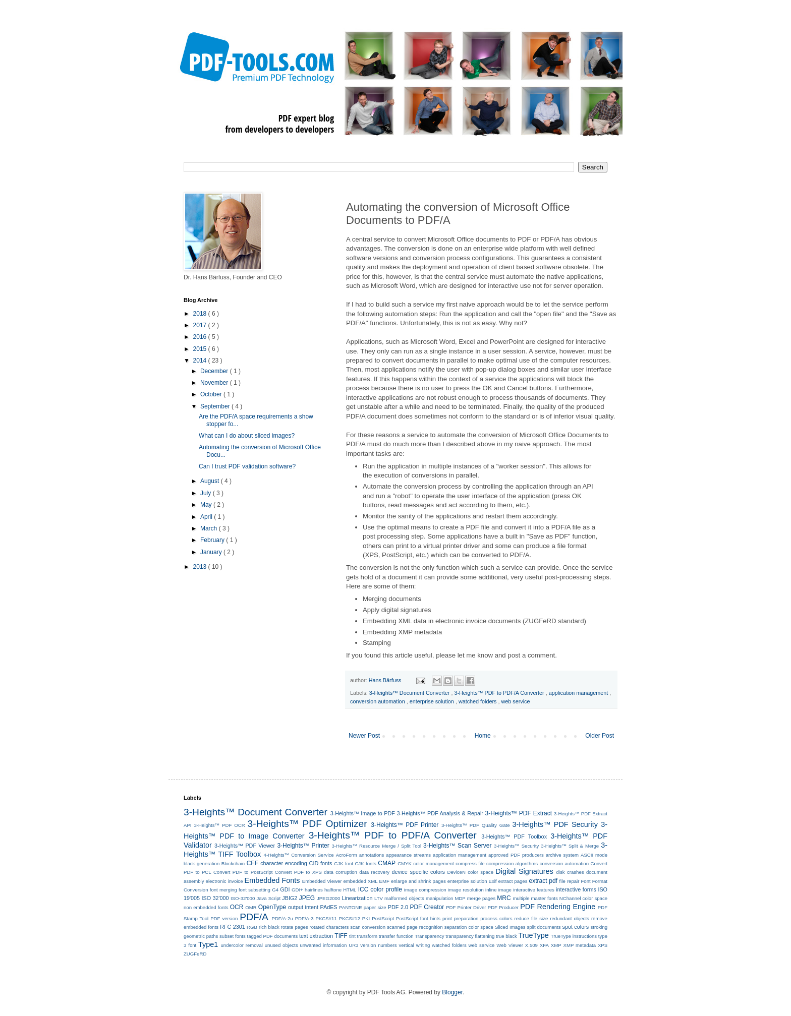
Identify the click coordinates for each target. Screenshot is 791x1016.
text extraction (316, 936)
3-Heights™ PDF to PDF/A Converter (499, 693)
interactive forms (576, 889)
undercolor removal (242, 945)
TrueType (533, 935)
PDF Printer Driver (466, 907)
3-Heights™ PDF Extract (518, 813)
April (207, 516)
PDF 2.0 (398, 907)
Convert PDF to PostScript (243, 872)
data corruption (340, 872)
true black (506, 936)
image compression (425, 889)
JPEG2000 (328, 898)
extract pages (513, 881)
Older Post (599, 735)
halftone (333, 889)
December (215, 371)
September (216, 406)
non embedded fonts (206, 907)
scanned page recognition (415, 927)
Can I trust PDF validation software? (247, 466)
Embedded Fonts (272, 880)
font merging (223, 889)
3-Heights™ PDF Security (554, 824)
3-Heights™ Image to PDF (362, 813)
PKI (366, 918)
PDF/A (254, 917)
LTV (378, 898)
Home (483, 735)
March (209, 528)
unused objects (281, 945)
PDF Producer (503, 907)
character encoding (283, 863)
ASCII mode (594, 855)
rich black (269, 927)
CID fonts (320, 863)
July (206, 493)
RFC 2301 (232, 927)
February (213, 540)
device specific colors (418, 872)
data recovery (374, 872)
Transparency (429, 936)
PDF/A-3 (304, 918)
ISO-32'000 (243, 898)
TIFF (340, 935)
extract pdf (543, 880)
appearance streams (408, 855)
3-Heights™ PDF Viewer (244, 846)
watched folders (478, 701)
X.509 (531, 945)
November (215, 382)
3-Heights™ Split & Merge (570, 846)
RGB (252, 927)
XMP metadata (579, 945)
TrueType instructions (574, 936)
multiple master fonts (535, 898)
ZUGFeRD (195, 954)
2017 (200, 325)
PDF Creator (427, 907)
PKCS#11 (326, 918)
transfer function (396, 936)
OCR (237, 907)
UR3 (353, 945)
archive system (562, 855)
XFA (544, 945)
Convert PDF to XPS (298, 872)
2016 (200, 336)
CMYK (405, 863)
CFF (252, 863)
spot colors (575, 927)
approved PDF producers (516, 855)
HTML (349, 889)
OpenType (272, 907)
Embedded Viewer (322, 881)
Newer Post (364, 735)
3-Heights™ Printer (303, 845)
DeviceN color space (470, 872)
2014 (200, 360)
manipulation (439, 898)
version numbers (378, 945)
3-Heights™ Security (516, 846)
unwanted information (323, 945)
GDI (285, 889)
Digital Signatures (524, 871)
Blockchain (233, 863)
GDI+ (297, 889)
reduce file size (531, 918)
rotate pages (294, 927)
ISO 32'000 (215, 898)
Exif (493, 881)
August (210, 481)
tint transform (363, 936)
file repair (569, 881)
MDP (460, 898)
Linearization (357, 898)
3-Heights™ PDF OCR (219, 825)
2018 (200, 313)
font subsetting (254, 889)
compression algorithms (512, 863)
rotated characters (329, 927)
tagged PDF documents (272, 936)
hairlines (314, 889)
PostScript (383, 918)
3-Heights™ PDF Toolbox (514, 836)
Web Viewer (509, 945)
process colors (496, 918)
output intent (303, 907)
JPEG (307, 898)
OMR (250, 907)
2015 (200, 348)
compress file (470, 863)
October (211, 394)
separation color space (468, 927)
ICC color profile (380, 889)
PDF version (224, 918)
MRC (504, 898)
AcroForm (346, 855)
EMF (384, 881)
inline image (498, 889)
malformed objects (404, 898)
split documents (544, 927)
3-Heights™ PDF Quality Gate (475, 825)
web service (515, 701)
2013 (200, 566)
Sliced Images (510, 927)
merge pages (481, 898)
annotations (371, 855)
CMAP (387, 863)
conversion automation (378, 701)
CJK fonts (365, 863)
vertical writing (414, 945)
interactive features (533, 889)
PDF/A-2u (282, 918)
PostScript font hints (418, 918)
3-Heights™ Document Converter (410, 693)
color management (433, 863)
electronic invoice (224, 881)
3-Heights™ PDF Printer (404, 824)
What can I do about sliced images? (247, 435)
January (211, 552)
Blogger (452, 992)
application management (579, 693)
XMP (556, 945)
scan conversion (367, 927)
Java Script (268, 898)
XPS (602, 945)
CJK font (343, 863)
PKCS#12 (349, 918)
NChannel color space (583, 898)
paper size (375, 907)
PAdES (328, 907)
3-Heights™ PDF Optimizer (307, 823)
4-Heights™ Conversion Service (299, 855)
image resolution (466, 889)
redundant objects (569, 918)
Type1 (208, 944)
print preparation (460, 918)
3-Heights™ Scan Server (457, 845)
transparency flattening (469, 936)
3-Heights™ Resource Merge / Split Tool (376, 846)
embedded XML (360, 881)
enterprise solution (433, 701)
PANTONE (350, 907)
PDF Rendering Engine (557, 907)
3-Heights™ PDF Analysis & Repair (440, 813)
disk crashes (570, 872)
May (206, 504)
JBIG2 (289, 898)
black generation (201, 863)
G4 (275, 889)
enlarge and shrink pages (418, 881)
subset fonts (232, 936)
